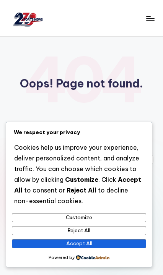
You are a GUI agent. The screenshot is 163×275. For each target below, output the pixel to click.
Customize (79, 217)
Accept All (79, 243)
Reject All (79, 230)
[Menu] (150, 18)
